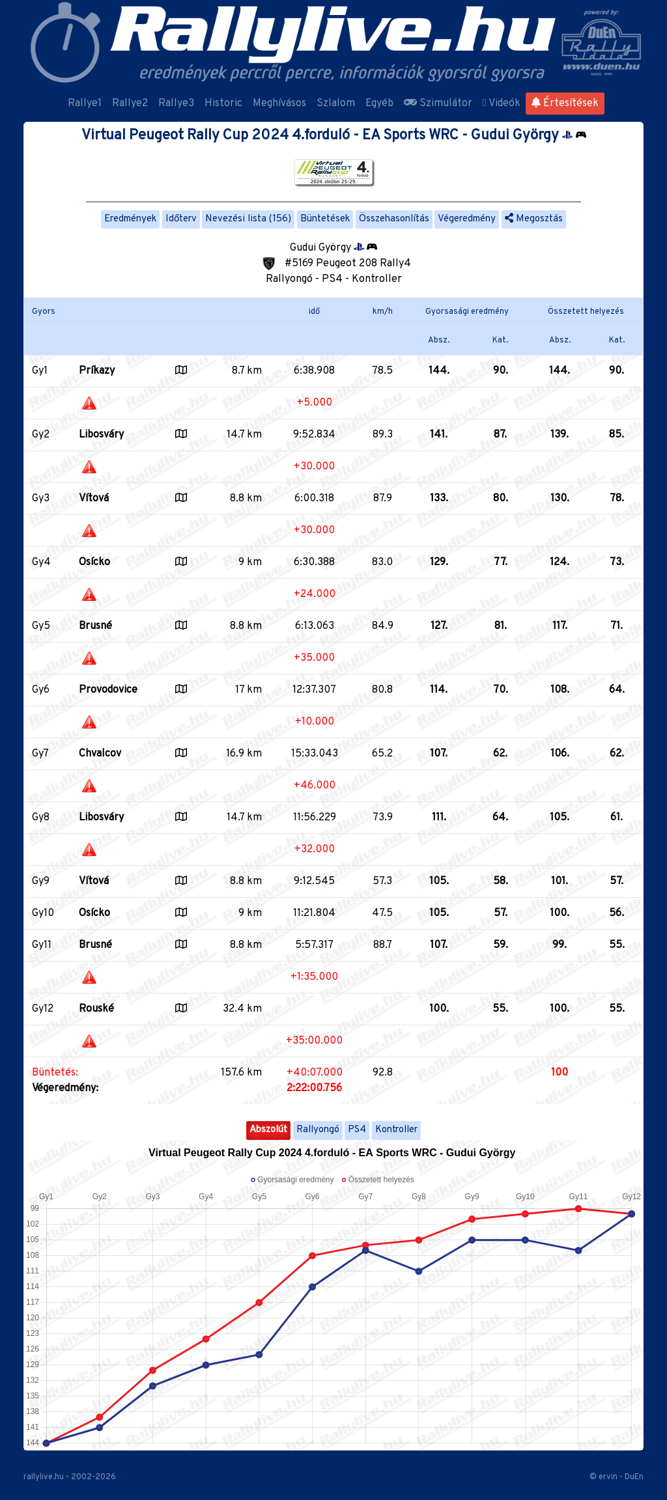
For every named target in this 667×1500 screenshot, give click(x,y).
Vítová (94, 498)
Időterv (181, 219)
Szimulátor (438, 103)
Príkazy (97, 371)
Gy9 (41, 881)
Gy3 (41, 498)
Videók (501, 103)
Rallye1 (85, 103)
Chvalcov (100, 753)
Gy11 (41, 945)
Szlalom (336, 103)
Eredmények (130, 219)
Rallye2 (130, 103)
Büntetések (325, 219)
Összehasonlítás (394, 219)
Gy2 (41, 434)
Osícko (94, 562)
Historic (223, 103)
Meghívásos (279, 103)
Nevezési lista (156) (248, 219)
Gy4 (41, 562)
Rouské (96, 1009)
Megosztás (534, 219)
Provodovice (108, 690)
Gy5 (41, 626)
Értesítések (565, 103)
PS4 (357, 1130)
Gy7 (40, 753)
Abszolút (268, 1130)
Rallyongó (317, 1130)
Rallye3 (176, 103)
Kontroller (396, 1130)
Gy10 (43, 913)
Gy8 (41, 817)
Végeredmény (467, 219)
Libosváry (101, 434)
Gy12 (42, 1009)
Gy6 (41, 690)
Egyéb (379, 103)
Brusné (95, 626)
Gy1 (40, 371)
